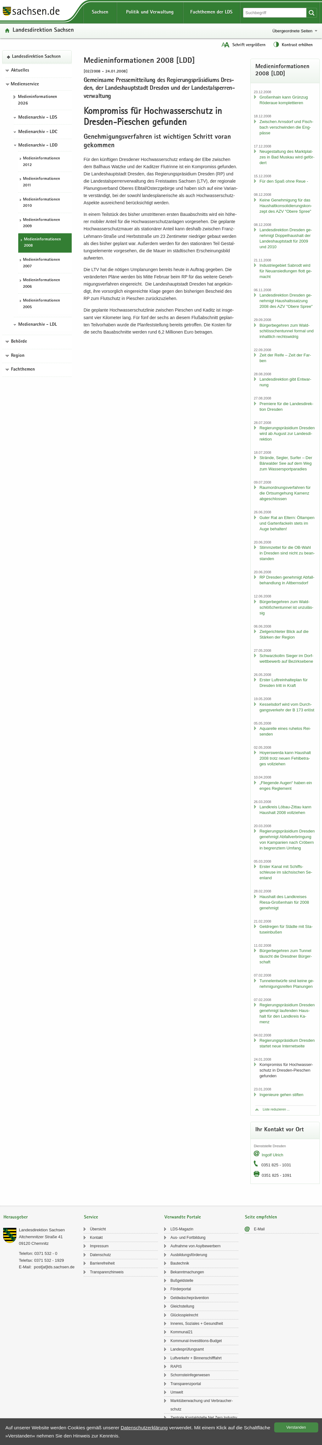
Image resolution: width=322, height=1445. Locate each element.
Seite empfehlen (261, 1217)
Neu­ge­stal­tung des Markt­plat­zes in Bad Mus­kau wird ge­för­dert (286, 157)
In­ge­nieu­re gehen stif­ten (281, 1094)
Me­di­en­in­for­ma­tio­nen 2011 (41, 182)
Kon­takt (96, 1237)
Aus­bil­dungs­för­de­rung (188, 1255)
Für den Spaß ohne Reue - (283, 181)
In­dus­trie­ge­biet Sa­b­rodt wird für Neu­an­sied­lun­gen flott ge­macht (285, 271)
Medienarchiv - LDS (37, 117)
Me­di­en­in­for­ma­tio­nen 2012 (41, 162)
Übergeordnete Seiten (292, 31)
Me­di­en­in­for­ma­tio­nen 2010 (41, 203)
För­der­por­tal (180, 1289)
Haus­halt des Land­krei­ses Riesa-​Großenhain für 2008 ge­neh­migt (284, 902)
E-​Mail (259, 1229)
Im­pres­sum (99, 1246)
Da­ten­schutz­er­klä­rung (144, 1427)
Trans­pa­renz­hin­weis (107, 1272)
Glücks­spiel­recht (184, 1315)
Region (18, 355)
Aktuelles (20, 70)
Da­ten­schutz (100, 1255)
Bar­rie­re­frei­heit (102, 1263)
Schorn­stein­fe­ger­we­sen (190, 1375)
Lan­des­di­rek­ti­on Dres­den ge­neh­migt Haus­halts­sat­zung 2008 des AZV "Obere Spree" (286, 301)
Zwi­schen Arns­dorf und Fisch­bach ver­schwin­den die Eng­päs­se (286, 127)
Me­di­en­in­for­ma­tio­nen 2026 (37, 100)
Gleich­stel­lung (182, 1306)
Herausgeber (15, 1217)
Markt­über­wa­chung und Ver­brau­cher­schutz (201, 1405)
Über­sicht (98, 1229)
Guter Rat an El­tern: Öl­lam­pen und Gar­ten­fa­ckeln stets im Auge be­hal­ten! (286, 523)
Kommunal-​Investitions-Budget (196, 1341)
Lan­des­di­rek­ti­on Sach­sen (43, 31)
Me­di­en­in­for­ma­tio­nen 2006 (41, 283)
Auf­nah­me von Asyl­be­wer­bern (195, 1246)
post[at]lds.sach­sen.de (54, 1267)
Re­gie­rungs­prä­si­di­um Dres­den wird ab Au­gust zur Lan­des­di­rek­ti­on (287, 433)
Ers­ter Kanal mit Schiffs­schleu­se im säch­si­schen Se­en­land (285, 872)
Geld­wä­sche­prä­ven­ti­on (189, 1298)
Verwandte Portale (182, 1217)
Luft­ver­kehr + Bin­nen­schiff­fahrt (196, 1358)
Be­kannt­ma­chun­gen (187, 1272)
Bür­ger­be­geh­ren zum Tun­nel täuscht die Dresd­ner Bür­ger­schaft (285, 956)
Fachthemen (23, 369)
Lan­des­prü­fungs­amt (187, 1349)
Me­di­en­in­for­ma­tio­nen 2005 (41, 304)
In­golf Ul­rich (272, 1155)
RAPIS (176, 1366)
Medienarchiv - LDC (37, 132)
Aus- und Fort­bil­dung (187, 1237)
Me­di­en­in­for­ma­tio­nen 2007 (41, 263)
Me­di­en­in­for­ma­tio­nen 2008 (42, 243)
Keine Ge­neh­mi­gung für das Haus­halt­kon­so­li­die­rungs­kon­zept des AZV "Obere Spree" (285, 206)
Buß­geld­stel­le (181, 1280)
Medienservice (25, 84)
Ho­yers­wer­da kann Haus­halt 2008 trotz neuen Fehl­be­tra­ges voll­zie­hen (285, 758)
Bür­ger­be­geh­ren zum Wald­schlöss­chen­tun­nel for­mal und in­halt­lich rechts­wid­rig (286, 331)
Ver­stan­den (296, 1427)
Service (91, 1217)
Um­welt (176, 1392)
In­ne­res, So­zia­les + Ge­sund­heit (196, 1323)
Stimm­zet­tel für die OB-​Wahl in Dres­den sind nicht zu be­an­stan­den (287, 553)
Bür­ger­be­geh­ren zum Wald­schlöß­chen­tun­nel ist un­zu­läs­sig (286, 607)
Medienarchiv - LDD (38, 145)
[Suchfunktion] (275, 13)
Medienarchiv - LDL (37, 325)
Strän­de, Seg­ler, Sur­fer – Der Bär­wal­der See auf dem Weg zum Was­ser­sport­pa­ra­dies (285, 463)
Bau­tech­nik (179, 1263)
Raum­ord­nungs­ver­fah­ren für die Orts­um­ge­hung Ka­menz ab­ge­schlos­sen (285, 493)
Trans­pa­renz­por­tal (185, 1384)
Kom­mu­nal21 (181, 1332)
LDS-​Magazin (181, 1229)
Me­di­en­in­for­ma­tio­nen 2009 (41, 223)
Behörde (19, 341)
